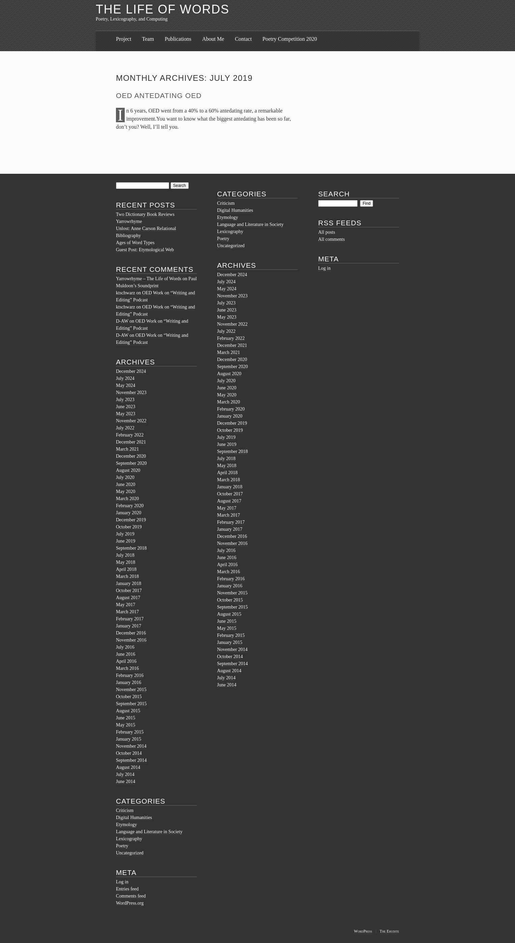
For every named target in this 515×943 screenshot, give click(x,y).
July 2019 (125, 533)
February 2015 (130, 732)
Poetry (122, 845)
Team (148, 39)
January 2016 (128, 682)
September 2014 (131, 760)
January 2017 (128, 625)
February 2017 (130, 618)
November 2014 (131, 746)
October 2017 (129, 590)
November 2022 (131, 420)
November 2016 (131, 640)
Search (334, 194)
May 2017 (125, 604)
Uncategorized (130, 852)
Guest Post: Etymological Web (145, 249)
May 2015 (125, 724)
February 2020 (130, 505)
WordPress (363, 931)
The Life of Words (163, 9)
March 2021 (127, 449)
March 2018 (127, 576)
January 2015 (128, 739)
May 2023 (125, 413)
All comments (331, 239)
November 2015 (131, 689)
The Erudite (389, 931)
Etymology (126, 824)
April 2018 (126, 569)
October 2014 (129, 753)
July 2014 (125, 774)
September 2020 (131, 463)
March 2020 (127, 498)
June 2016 (125, 654)
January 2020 (128, 512)
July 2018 (125, 555)
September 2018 (131, 548)
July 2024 (125, 378)
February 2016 (130, 675)
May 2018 (125, 562)
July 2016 (125, 647)
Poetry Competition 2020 (290, 39)
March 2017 (127, 611)
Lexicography (129, 838)
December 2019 (131, 519)
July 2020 (125, 477)
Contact (243, 39)
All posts (326, 232)
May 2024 (125, 385)
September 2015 (131, 703)
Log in (122, 881)
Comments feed (131, 896)
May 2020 (125, 491)
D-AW (122, 321)
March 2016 (127, 668)
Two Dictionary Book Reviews (145, 214)
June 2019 (125, 541)
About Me (213, 39)
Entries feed (127, 888)
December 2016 (131, 633)
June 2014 (125, 781)
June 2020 (125, 484)
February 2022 (130, 434)
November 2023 (131, 392)
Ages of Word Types (135, 242)
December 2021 (131, 442)
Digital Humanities (134, 817)
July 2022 (125, 427)
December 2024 (131, 371)
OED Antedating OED (159, 95)
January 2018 (128, 583)
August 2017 (128, 597)
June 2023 (125, 406)
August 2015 (128, 710)
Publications (178, 39)
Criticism (124, 810)
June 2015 (125, 717)
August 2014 (128, 767)
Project (123, 39)
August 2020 (128, 470)
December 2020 (131, 456)
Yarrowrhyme (129, 221)
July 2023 (125, 399)
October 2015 (129, 696)
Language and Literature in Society (149, 831)
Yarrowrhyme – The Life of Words (148, 278)
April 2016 (126, 661)
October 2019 (129, 526)
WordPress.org (130, 903)
